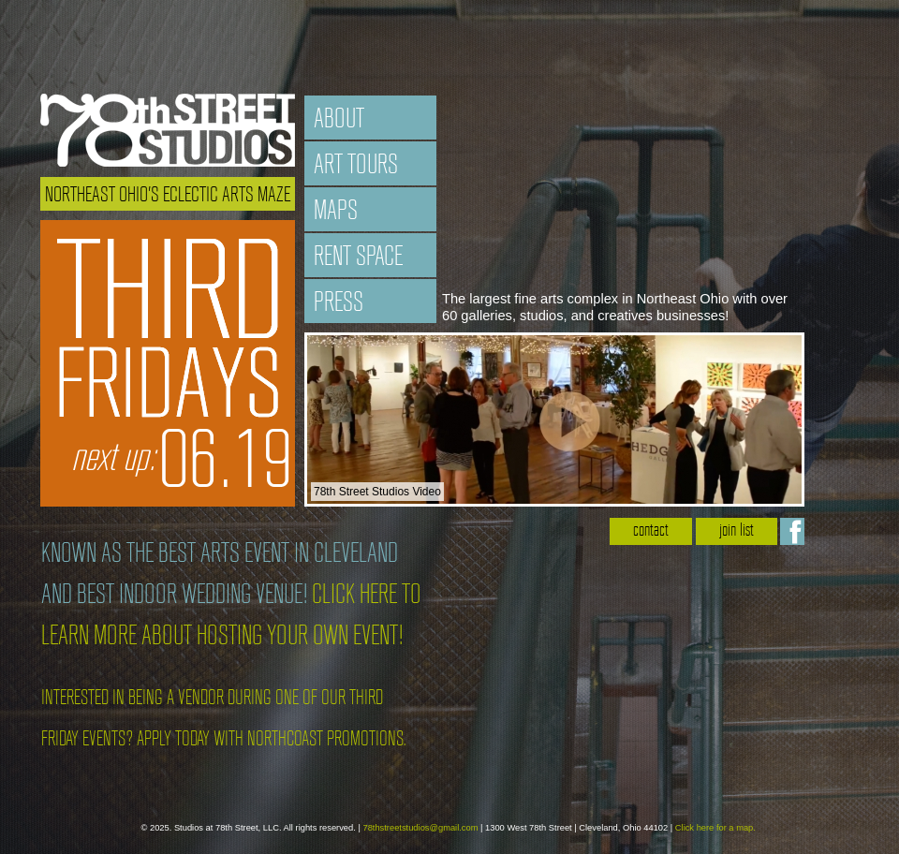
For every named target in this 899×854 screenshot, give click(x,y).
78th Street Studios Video (377, 491)
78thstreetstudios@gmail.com (420, 827)
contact (651, 531)
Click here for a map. (715, 827)
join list (736, 531)
